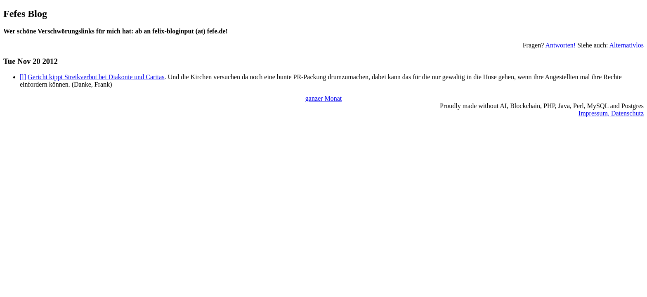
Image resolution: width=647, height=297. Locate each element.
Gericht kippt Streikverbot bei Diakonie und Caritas (96, 76)
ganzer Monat (323, 98)
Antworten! (560, 45)
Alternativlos (626, 45)
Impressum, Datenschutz (611, 113)
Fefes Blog (25, 13)
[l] (23, 76)
